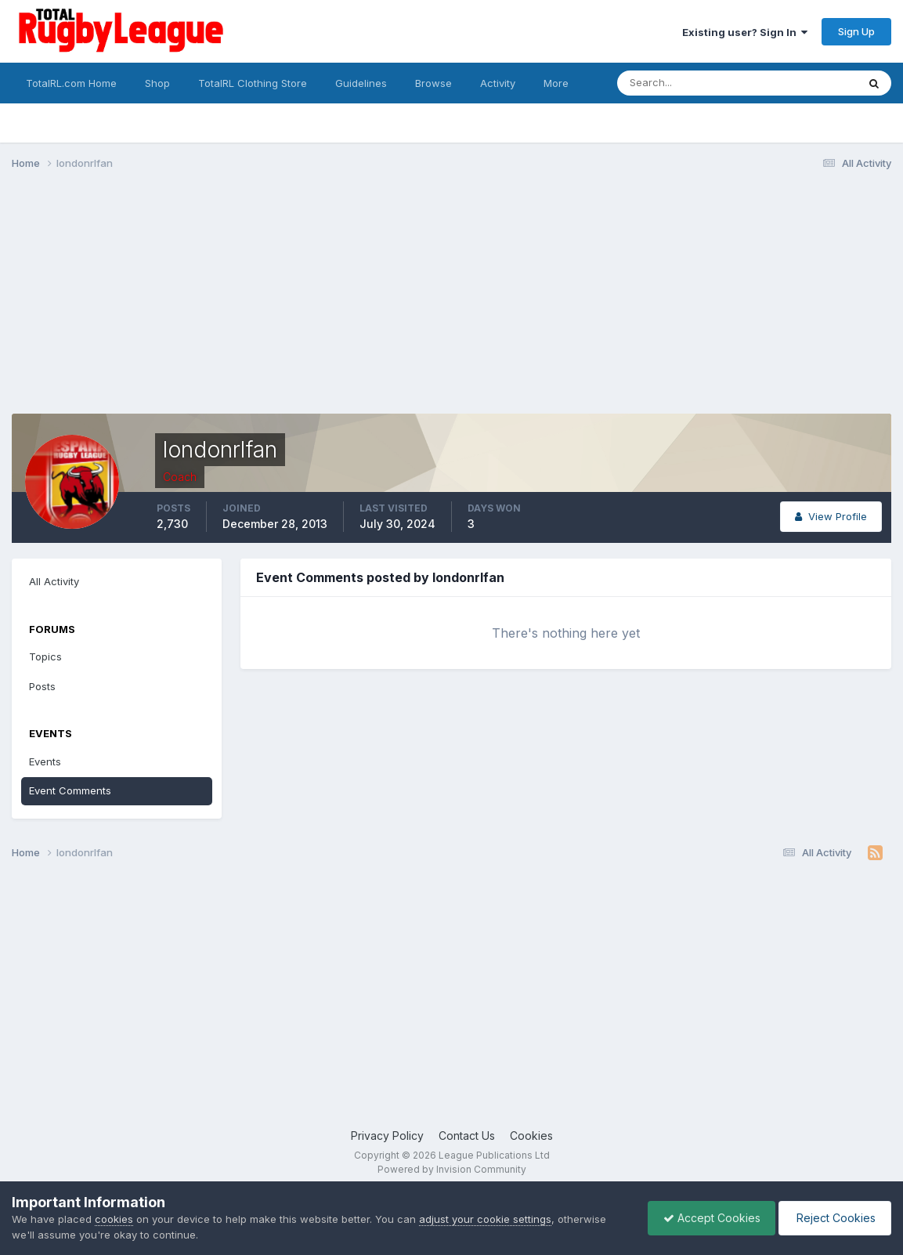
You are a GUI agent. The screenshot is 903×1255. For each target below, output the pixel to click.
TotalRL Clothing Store (252, 83)
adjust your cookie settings (485, 1219)
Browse (433, 83)
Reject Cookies (834, 1217)
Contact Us (467, 1135)
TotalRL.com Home (71, 83)
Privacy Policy (387, 1135)
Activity (497, 83)
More (556, 83)
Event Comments (70, 790)
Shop (157, 83)
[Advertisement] (297, 304)
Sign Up (856, 31)
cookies (114, 1219)
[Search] (694, 83)
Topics (45, 656)
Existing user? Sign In (744, 32)
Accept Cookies (708, 1217)
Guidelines (361, 83)
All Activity (54, 581)
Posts (42, 686)
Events (45, 761)
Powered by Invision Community (451, 1169)
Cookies (531, 1135)
